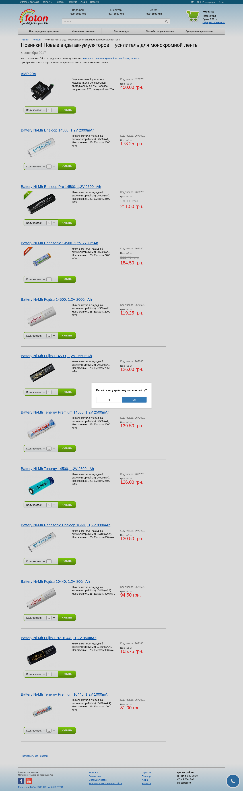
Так (134, 399)
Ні (109, 399)
